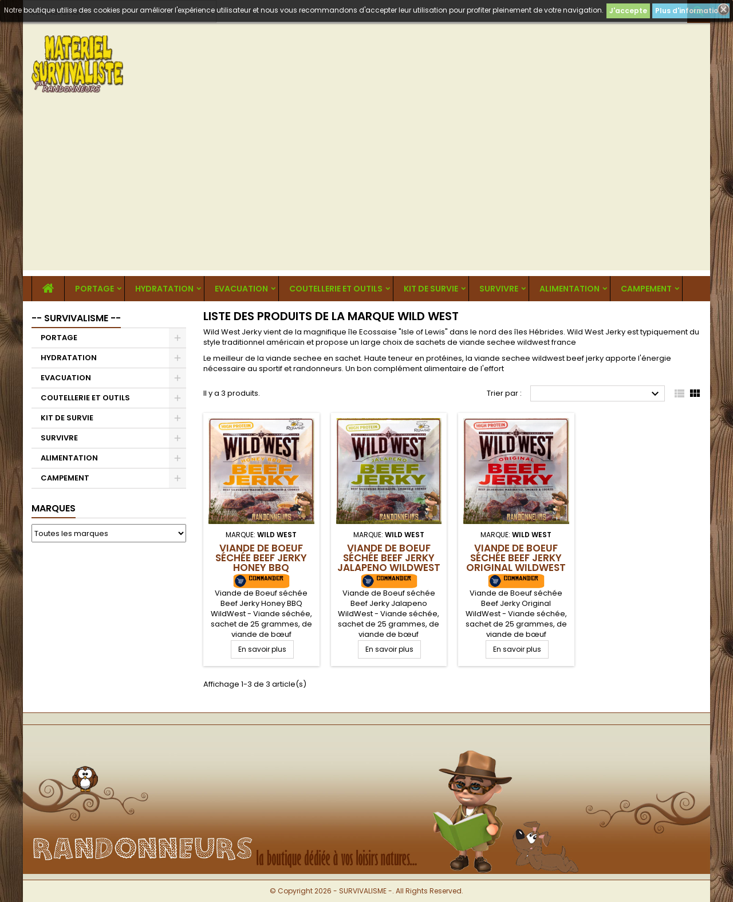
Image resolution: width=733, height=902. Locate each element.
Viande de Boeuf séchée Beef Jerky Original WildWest (516, 557)
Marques (53, 508)
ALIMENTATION (569, 288)
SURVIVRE (498, 288)
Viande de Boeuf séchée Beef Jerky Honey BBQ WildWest (261, 562)
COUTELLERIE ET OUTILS (336, 288)
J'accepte (628, 10)
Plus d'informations (691, 10)
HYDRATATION (164, 288)
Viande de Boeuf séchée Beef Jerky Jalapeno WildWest (388, 557)
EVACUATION (241, 288)
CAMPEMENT (646, 288)
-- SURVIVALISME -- (76, 318)
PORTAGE (94, 288)
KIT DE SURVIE (431, 288)
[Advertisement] (366, 190)
